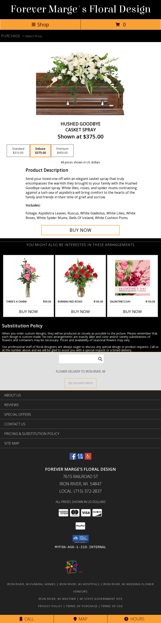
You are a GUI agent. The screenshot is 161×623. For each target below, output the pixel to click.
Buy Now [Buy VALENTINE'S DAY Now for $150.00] (132, 311)
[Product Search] (81, 359)
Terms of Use (112, 606)
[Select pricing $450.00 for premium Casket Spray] (62, 151)
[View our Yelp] (88, 458)
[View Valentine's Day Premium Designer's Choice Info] (132, 277)
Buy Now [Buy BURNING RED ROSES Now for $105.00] (80, 311)
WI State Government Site (101, 599)
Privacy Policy (50, 606)
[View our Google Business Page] (80, 458)
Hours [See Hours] (134, 619)
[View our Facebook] (73, 458)
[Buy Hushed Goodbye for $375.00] (80, 230)
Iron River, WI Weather (57, 599)
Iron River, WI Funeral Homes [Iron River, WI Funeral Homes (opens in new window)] (31, 584)
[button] (81, 539)
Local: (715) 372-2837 (80, 491)
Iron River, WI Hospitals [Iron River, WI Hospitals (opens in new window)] (79, 584)
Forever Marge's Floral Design (80, 9)
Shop (40, 24)
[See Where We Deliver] (80, 383)
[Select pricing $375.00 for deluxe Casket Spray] (40, 151)
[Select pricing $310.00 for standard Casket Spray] (18, 151)
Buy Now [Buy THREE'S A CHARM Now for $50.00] (28, 311)
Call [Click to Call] (27, 619)
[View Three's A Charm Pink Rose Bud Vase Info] (28, 277)
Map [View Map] (80, 619)
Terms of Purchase (81, 606)
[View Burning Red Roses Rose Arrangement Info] (80, 277)
